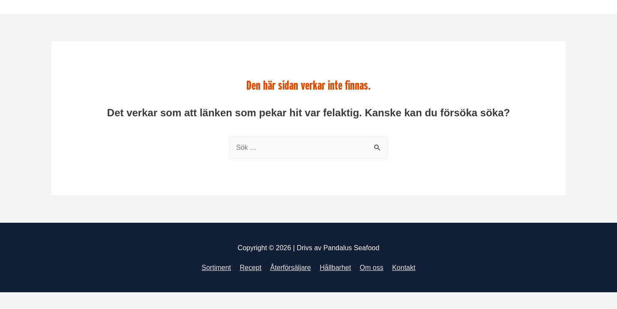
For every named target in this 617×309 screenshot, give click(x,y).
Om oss (371, 267)
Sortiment (216, 267)
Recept (250, 267)
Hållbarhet (335, 267)
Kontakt (403, 267)
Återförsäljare (290, 267)
